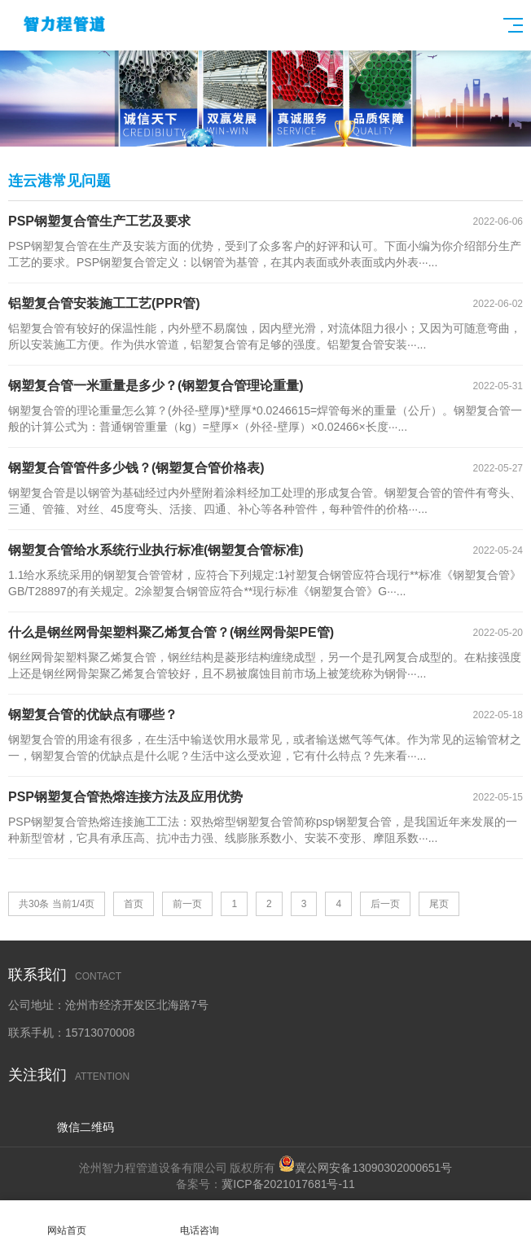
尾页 (439, 904)
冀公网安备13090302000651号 (373, 1167)
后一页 (385, 904)
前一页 (187, 904)
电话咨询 (199, 1221)
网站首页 (66, 1221)
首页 (133, 904)
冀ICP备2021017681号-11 (288, 1184)
